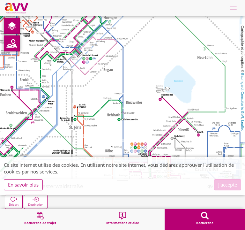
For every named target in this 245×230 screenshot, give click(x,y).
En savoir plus (23, 184)
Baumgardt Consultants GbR (242, 95)
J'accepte (227, 184)
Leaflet (242, 125)
